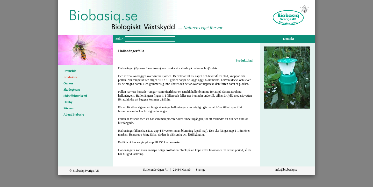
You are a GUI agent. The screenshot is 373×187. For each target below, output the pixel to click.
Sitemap (68, 108)
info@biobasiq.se (286, 169)
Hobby (68, 102)
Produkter (70, 77)
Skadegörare (71, 89)
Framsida (69, 71)
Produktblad (244, 60)
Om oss (68, 83)
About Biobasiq (73, 114)
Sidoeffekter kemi (75, 96)
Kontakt (288, 39)
